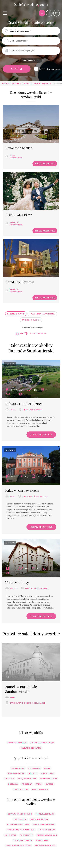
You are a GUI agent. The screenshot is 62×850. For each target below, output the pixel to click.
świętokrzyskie (41, 496)
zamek (13, 697)
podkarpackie (16, 158)
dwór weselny (21, 789)
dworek (49, 784)
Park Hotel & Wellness (18, 824)
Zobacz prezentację (45, 164)
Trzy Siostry (26, 835)
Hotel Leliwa (20, 819)
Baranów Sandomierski (20, 703)
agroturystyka (40, 789)
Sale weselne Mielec (17, 743)
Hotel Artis (10, 835)
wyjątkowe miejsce (27, 779)
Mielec (26, 410)
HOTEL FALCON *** (19, 215)
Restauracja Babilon (19, 148)
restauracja (34, 768)
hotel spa (13, 784)
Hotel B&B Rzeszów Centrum (21, 830)
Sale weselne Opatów (31, 748)
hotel (13, 410)
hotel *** (14, 589)
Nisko (12, 155)
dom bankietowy (48, 779)
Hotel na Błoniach (45, 814)
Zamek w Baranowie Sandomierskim (21, 689)
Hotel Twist (42, 840)
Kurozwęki (27, 496)
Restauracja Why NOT (45, 846)
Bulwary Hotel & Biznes (23, 403)
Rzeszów (14, 222)
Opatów (29, 589)
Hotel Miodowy (17, 582)
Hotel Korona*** (47, 830)
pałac (12, 496)
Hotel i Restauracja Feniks (18, 846)
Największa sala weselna (42, 314)
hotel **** (9, 779)
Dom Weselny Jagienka (43, 824)
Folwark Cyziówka (23, 840)
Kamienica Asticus (39, 819)
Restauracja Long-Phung (20, 814)
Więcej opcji (31, 60)
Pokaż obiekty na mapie (49, 69)
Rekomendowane (15, 314)
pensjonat (27, 784)
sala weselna (17, 768)
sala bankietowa (16, 773)
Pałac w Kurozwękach (22, 490)
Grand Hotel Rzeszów (20, 282)
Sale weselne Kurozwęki (42, 743)
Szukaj (16, 69)
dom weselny (47, 773)
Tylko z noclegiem (31, 320)
